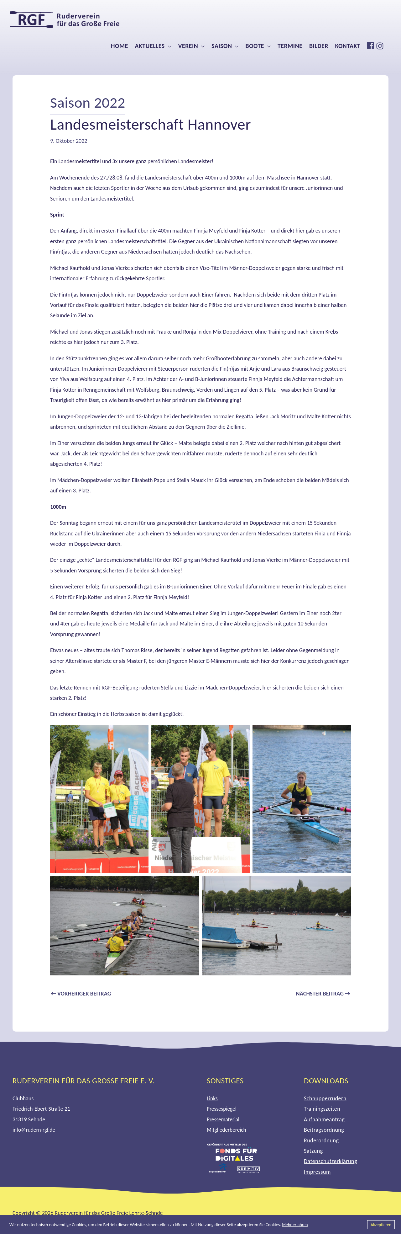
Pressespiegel (222, 1109)
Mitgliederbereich (227, 1130)
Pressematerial (224, 1119)
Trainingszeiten (322, 1109)
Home (119, 46)
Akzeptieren (380, 1224)
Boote (255, 46)
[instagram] (380, 46)
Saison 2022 (89, 102)
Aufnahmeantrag (324, 1119)
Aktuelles (149, 46)
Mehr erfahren (295, 1224)
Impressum (317, 1172)
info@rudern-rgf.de (35, 1130)
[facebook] (371, 45)
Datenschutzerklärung (330, 1161)
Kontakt (348, 46)
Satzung (313, 1151)
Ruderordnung (321, 1140)
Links (212, 1099)
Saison (221, 46)
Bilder (318, 46)
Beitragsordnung (324, 1130)
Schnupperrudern (325, 1099)
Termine (290, 46)
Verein (188, 46)
